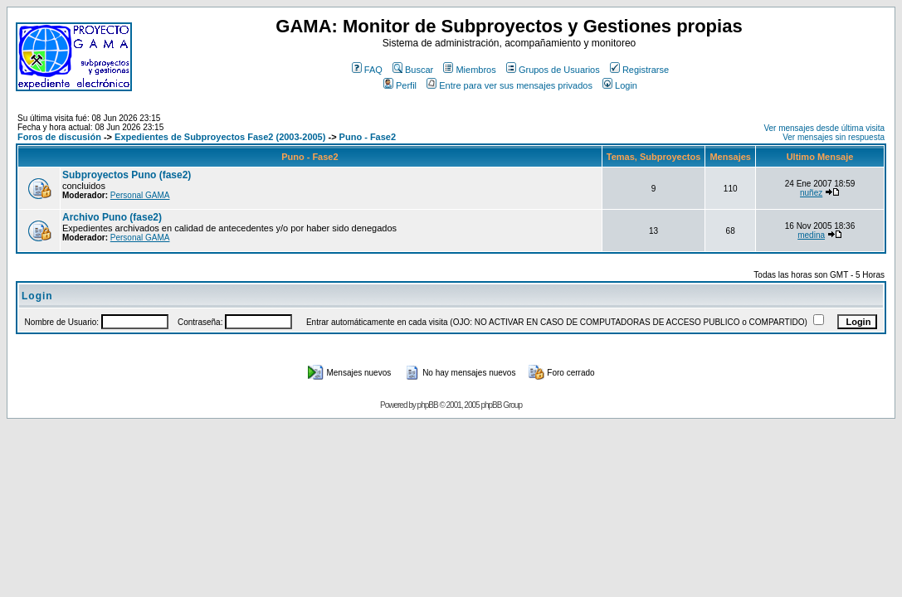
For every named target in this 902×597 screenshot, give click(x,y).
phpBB (427, 405)
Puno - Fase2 (367, 137)
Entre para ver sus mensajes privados (509, 85)
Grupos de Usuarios (553, 70)
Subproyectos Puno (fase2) (126, 175)
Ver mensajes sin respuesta (834, 137)
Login (619, 85)
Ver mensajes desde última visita (824, 128)
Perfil (400, 85)
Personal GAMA (140, 195)
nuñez (811, 192)
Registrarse (639, 70)
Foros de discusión (59, 137)
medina (811, 235)
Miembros (469, 70)
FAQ (367, 70)
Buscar (412, 70)
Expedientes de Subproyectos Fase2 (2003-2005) (220, 137)
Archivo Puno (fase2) (112, 217)
